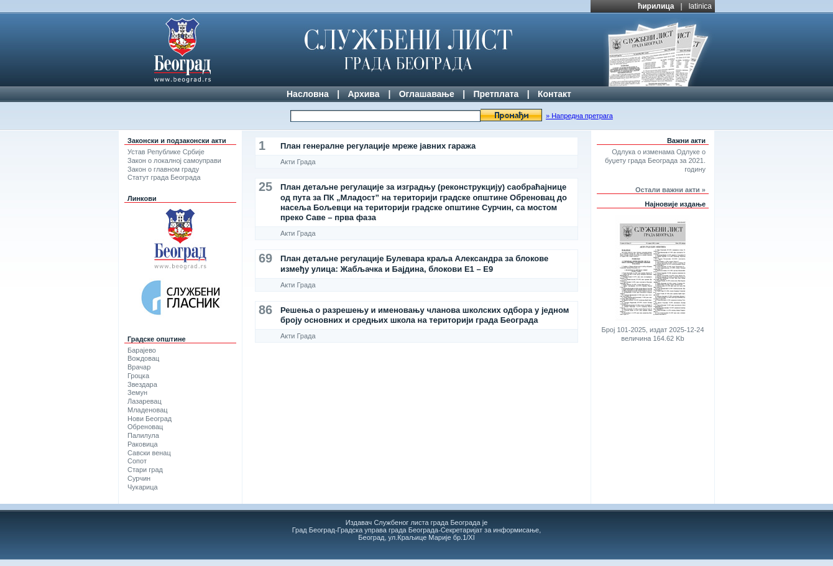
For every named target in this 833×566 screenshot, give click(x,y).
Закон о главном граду (163, 169)
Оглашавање (426, 94)
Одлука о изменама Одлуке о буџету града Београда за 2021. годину (655, 160)
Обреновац (145, 426)
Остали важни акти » (670, 189)
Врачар (138, 367)
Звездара (142, 384)
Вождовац (143, 358)
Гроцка (138, 375)
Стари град (145, 469)
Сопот (137, 461)
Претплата (495, 94)
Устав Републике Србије (166, 151)
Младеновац (147, 410)
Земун (137, 392)
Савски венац (149, 453)
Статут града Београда (164, 177)
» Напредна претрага (579, 115)
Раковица (142, 444)
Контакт (554, 94)
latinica (700, 6)
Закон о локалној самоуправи (174, 160)
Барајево (141, 350)
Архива (363, 94)
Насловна (308, 94)
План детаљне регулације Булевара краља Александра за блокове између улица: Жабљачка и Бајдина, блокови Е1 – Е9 (414, 263)
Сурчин (138, 478)
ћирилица (656, 6)
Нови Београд (149, 418)
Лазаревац (144, 401)
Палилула (143, 435)
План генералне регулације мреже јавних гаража (378, 146)
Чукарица (142, 487)
